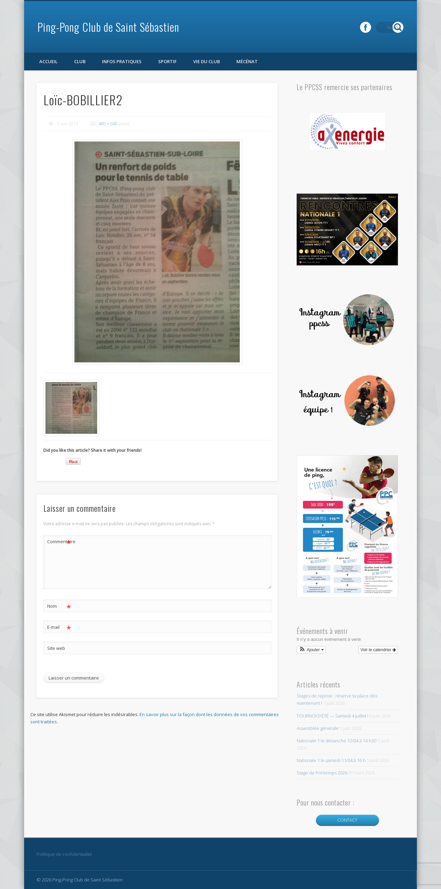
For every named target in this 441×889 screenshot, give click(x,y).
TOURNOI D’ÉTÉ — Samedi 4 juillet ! (332, 716)
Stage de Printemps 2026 (322, 773)
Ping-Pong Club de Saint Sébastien (108, 27)
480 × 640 (108, 124)
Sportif (167, 61)
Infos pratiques (122, 61)
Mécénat (247, 61)
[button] (311, 649)
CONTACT (347, 820)
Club (79, 61)
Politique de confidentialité (64, 854)
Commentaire (59, 542)
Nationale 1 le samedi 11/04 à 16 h (331, 760)
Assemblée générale (318, 728)
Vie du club (206, 61)
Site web (56, 648)
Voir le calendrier (378, 649)
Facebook (383, 27)
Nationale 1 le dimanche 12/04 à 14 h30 (336, 740)
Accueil (48, 61)
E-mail (59, 627)
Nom (59, 606)
